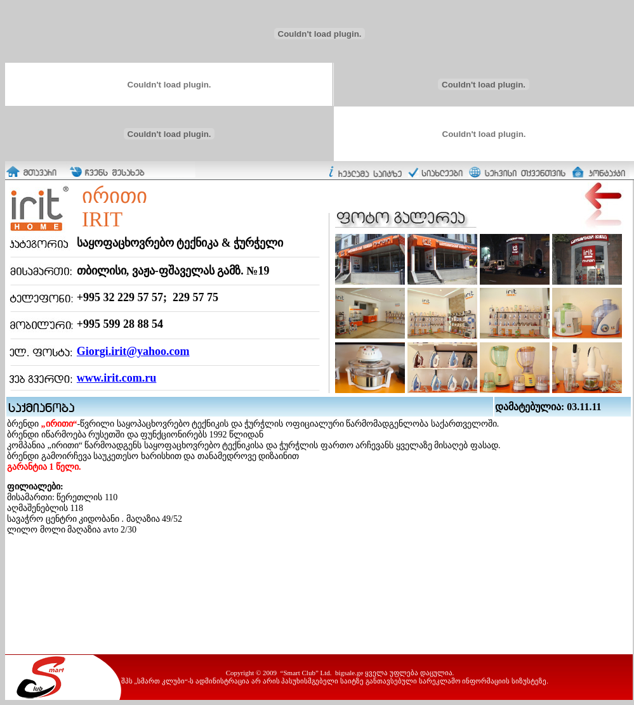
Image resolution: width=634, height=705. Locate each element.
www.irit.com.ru (116, 378)
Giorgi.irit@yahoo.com (133, 351)
